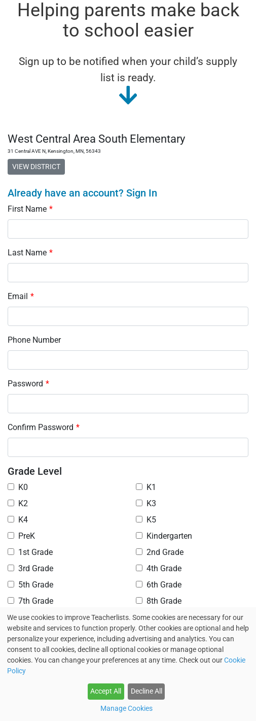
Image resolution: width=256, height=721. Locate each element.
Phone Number (34, 340)
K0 (18, 487)
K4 (18, 520)
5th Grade (30, 584)
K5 (146, 520)
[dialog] (128, 664)
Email (21, 296)
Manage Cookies (126, 708)
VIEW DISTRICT (36, 166)
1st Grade (30, 552)
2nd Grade (160, 552)
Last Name (30, 252)
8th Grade (158, 601)
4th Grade (158, 568)
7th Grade (30, 601)
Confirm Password (44, 427)
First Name (30, 209)
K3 (146, 503)
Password (28, 383)
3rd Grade (30, 568)
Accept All (105, 691)
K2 (18, 503)
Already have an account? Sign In (82, 193)
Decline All (146, 691)
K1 (146, 487)
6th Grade (158, 584)
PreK (21, 536)
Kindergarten (164, 536)
